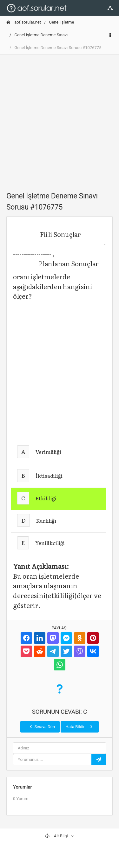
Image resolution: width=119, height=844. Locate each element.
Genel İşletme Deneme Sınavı (41, 34)
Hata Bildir (79, 726)
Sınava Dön (41, 726)
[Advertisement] (59, 119)
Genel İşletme (61, 22)
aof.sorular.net (23, 22)
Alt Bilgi (57, 836)
